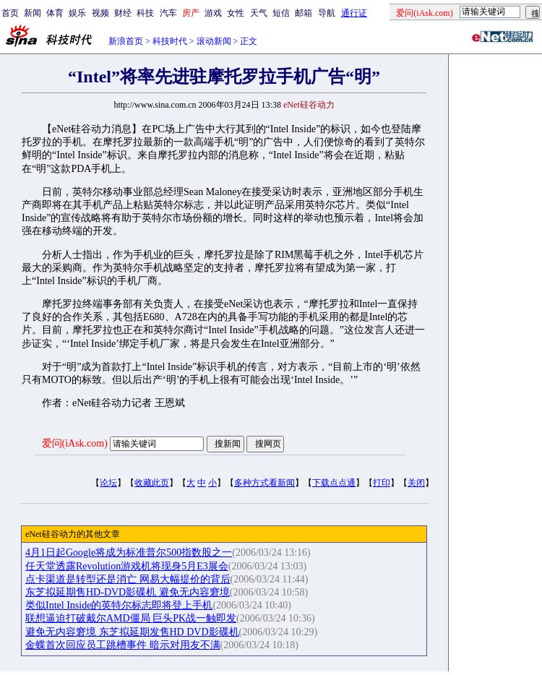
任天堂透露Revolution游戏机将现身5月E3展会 (126, 566)
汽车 (168, 13)
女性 (235, 13)
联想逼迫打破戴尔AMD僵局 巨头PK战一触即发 (130, 618)
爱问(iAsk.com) (75, 443)
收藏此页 (151, 483)
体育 (55, 13)
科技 (145, 13)
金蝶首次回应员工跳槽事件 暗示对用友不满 (122, 645)
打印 (381, 483)
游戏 (213, 13)
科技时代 (169, 41)
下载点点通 (334, 483)
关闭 (416, 483)
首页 (10, 13)
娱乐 (77, 13)
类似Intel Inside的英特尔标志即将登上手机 (118, 605)
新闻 (32, 13)
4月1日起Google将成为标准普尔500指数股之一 (128, 552)
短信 (281, 13)
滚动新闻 (214, 41)
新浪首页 (125, 41)
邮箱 (303, 13)
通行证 (354, 13)
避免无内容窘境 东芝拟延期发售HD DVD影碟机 (132, 632)
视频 (100, 13)
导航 (326, 13)
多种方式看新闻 (264, 483)
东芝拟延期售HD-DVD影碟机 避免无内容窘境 (127, 592)
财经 (123, 13)
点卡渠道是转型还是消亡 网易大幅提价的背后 (128, 579)
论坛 (108, 483)
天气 (258, 13)
